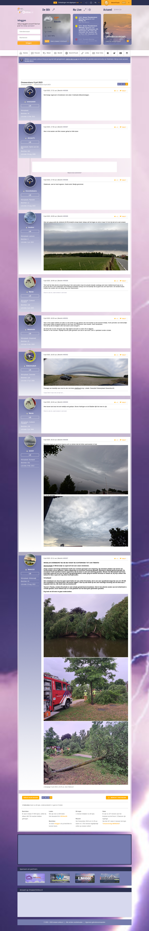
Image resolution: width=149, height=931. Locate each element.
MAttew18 (64, 816)
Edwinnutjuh (31, 365)
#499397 (65, 558)
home (23, 53)
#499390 (65, 281)
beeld (57, 53)
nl (96, 2)
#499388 (65, 180)
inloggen (57, 823)
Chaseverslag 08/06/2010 (111, 823)
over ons (97, 53)
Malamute (31, 329)
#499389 (65, 216)
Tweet (124, 91)
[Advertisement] (73, 72)
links (85, 53)
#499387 (65, 127)
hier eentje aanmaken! (28, 26)
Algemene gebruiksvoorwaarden (95, 922)
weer (46, 53)
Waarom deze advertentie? (74, 172)
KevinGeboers (31, 191)
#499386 (65, 90)
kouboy (31, 227)
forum (35, 53)
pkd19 (31, 451)
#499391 (65, 318)
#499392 (65, 355)
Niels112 (31, 569)
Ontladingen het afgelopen (68, 2)
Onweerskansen (26, 84)
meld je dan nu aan (72, 59)
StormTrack (71, 53)
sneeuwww (31, 101)
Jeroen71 (31, 138)
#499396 (65, 440)
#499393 (65, 402)
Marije (31, 291)
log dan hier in (29, 61)
